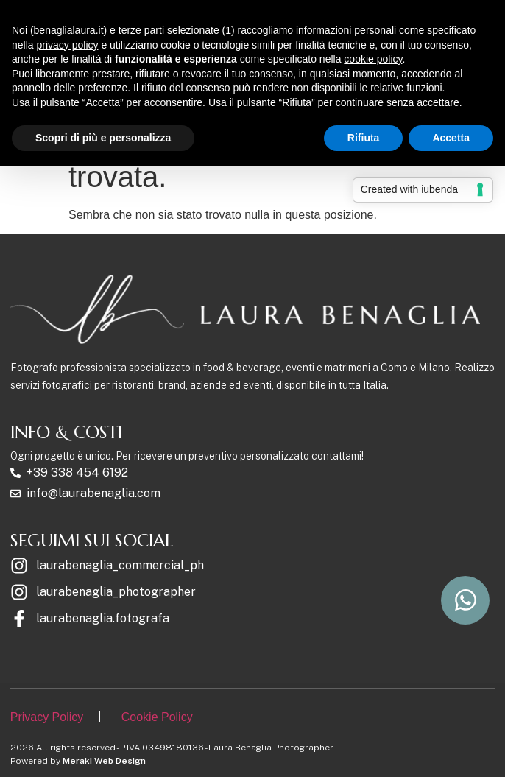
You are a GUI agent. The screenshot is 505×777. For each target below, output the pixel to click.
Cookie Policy (157, 717)
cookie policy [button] (373, 59)
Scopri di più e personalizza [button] (103, 138)
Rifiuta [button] (363, 138)
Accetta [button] (451, 138)
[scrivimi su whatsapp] (465, 600)
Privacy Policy (47, 717)
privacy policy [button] (67, 45)
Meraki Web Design (104, 761)
